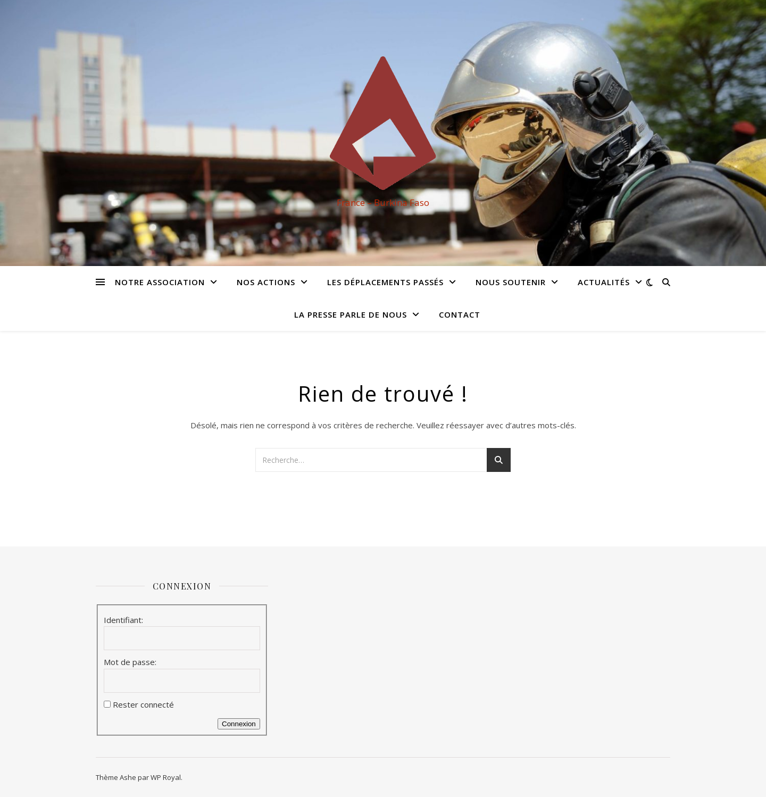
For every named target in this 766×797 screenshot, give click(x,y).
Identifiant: (123, 620)
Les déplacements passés (385, 282)
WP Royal (166, 777)
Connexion (239, 724)
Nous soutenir (511, 282)
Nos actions (266, 282)
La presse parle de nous (350, 314)
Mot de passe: (130, 662)
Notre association (160, 282)
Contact (459, 314)
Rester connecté (143, 704)
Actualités (604, 282)
